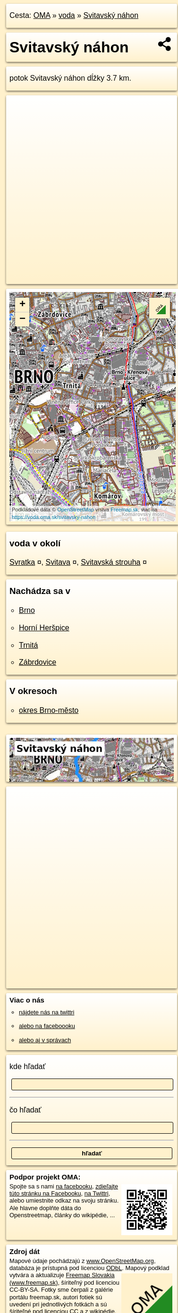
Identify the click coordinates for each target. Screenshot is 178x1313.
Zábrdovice (37, 662)
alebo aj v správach (45, 1040)
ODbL (114, 1267)
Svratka (22, 562)
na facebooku (74, 1186)
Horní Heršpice (44, 628)
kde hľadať (27, 1066)
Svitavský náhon (111, 15)
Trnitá (28, 645)
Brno (27, 610)
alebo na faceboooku (47, 1025)
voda (67, 15)
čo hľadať (25, 1110)
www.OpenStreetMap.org (120, 1260)
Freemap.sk (124, 509)
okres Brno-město (48, 710)
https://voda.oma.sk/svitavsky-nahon (53, 517)
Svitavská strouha (110, 562)
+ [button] (22, 305)
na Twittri (97, 1193)
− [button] (22, 319)
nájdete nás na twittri (46, 1012)
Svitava (58, 562)
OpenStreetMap (75, 509)
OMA (42, 15)
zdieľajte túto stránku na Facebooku (63, 1190)
